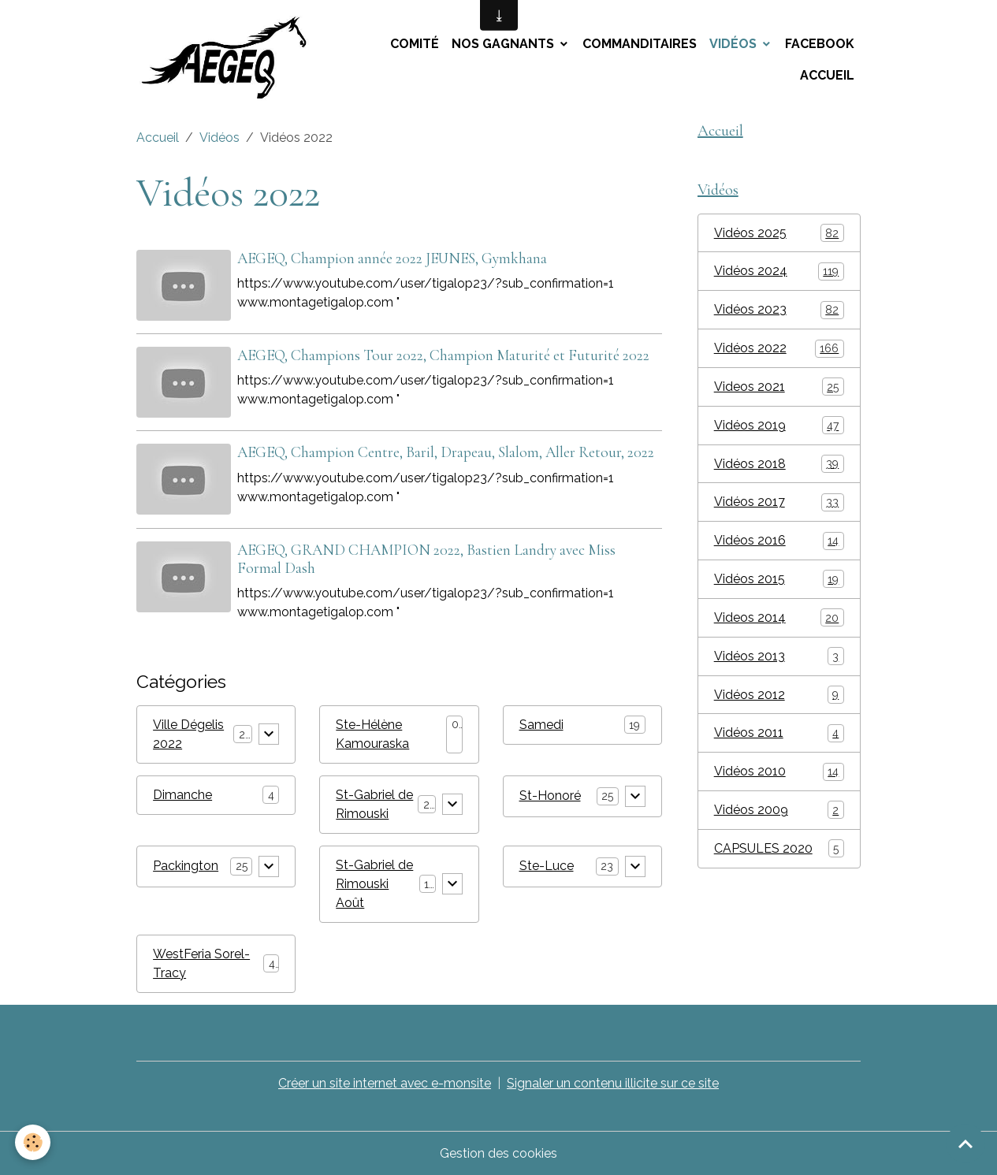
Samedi (541, 723)
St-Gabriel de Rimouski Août (374, 883)
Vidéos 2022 (779, 349)
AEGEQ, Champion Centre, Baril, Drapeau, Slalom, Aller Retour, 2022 (445, 452)
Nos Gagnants (504, 43)
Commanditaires (639, 43)
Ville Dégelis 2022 (188, 733)
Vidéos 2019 (779, 427)
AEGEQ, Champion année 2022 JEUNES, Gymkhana (392, 258)
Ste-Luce (546, 864)
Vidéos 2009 (779, 813)
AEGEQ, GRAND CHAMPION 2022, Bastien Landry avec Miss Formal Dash (426, 558)
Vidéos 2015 (779, 581)
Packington (185, 864)
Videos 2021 (779, 388)
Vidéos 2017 (779, 504)
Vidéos (734, 43)
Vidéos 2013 (779, 658)
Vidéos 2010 (779, 774)
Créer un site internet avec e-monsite (385, 1082)
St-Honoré (550, 794)
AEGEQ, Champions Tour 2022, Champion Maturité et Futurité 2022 (443, 355)
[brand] (229, 60)
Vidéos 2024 (779, 272)
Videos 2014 (779, 620)
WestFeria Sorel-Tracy (201, 963)
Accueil (827, 75)
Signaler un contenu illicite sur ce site (614, 1082)
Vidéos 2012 (779, 697)
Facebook (819, 43)
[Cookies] (33, 1142)
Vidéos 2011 (779, 736)
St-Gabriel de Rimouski (374, 803)
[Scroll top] (965, 1143)
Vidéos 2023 (779, 311)
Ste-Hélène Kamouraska (372, 733)
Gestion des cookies (498, 1152)
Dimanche (182, 793)
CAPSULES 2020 (779, 851)
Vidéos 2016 (779, 543)
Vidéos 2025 (779, 234)
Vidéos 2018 (779, 465)
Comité (414, 43)
